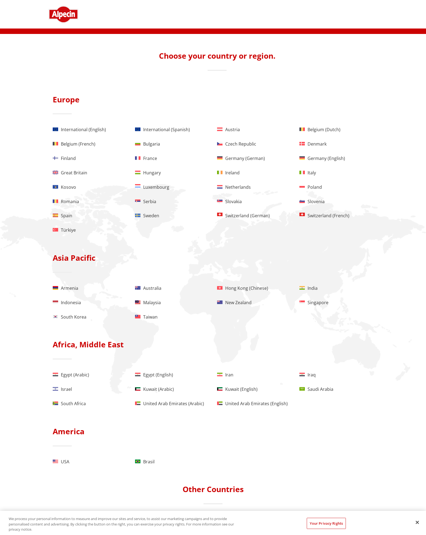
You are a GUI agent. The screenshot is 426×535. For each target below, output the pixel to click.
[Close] (417, 522)
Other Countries (213, 489)
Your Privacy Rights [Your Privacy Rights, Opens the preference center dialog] (326, 523)
